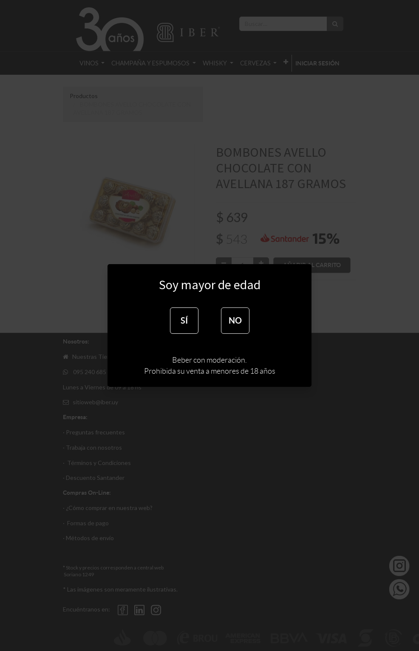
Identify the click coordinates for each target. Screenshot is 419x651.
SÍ (184, 320)
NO (235, 320)
